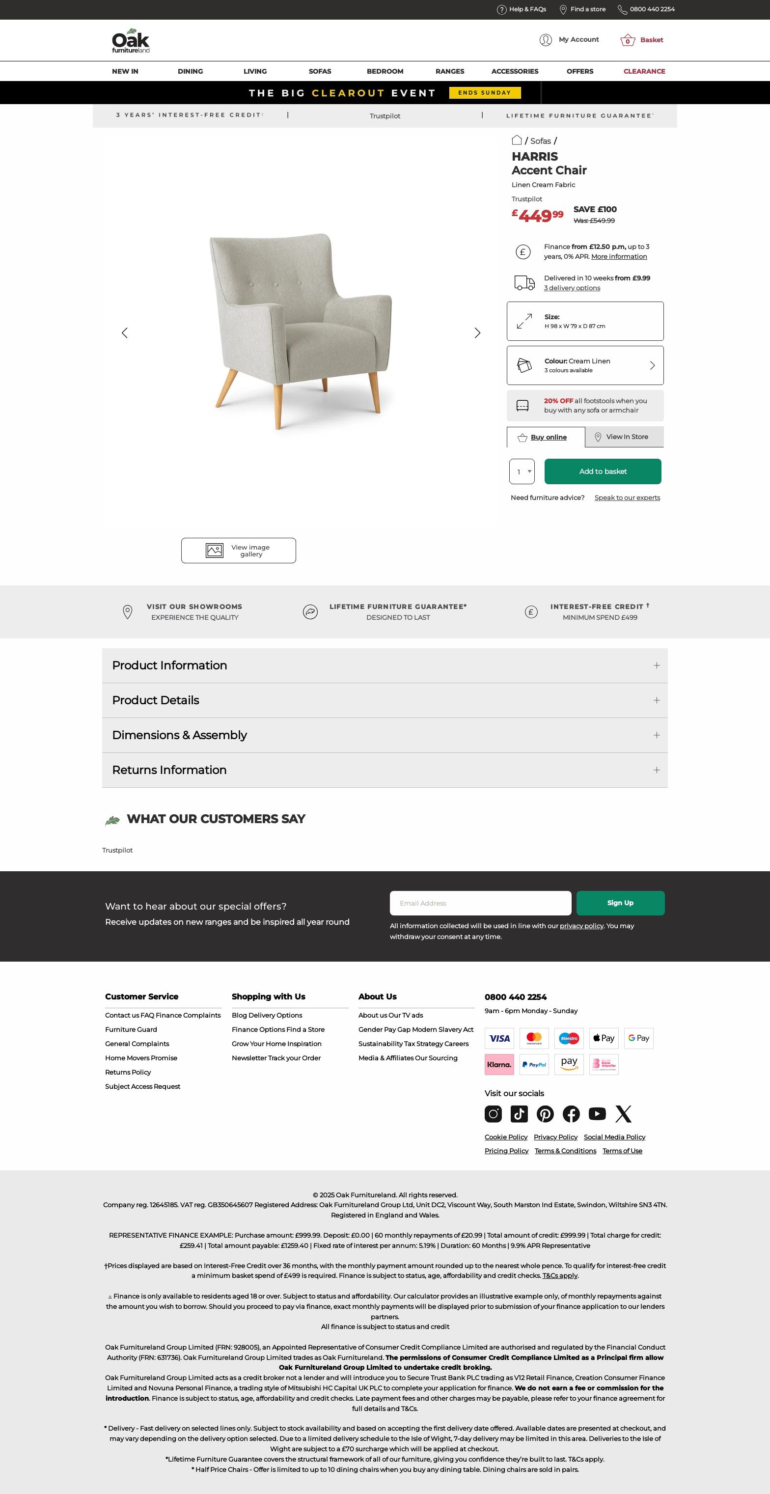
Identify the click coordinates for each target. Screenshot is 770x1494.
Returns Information (169, 770)
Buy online (542, 438)
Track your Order (294, 1058)
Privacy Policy (556, 1137)
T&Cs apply (560, 1275)
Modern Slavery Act (442, 1029)
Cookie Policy (506, 1137)
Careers (456, 1044)
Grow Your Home (259, 1044)
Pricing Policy (506, 1151)
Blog (239, 1015)
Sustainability (380, 1044)
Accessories (515, 71)
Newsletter (249, 1058)
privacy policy (582, 926)
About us (372, 1015)
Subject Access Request (142, 1086)
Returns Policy (128, 1072)
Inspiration (304, 1044)
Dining (190, 71)
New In (125, 71)
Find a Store (305, 1029)
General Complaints (137, 1044)
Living (255, 71)
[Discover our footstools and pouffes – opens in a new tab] (600, 405)
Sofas (320, 71)
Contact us (122, 1015)
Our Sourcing (436, 1058)
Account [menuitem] (569, 40)
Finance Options (258, 1029)
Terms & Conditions (565, 1151)
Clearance (644, 71)
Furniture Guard (131, 1029)
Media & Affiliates (385, 1058)
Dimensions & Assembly (179, 735)
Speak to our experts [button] (627, 497)
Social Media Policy (614, 1137)
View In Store (621, 437)
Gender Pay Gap (384, 1029)
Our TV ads (405, 1015)
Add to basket (603, 471)
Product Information (169, 665)
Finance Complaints (188, 1015)
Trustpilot (385, 116)
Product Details (155, 700)
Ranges (450, 71)
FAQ (147, 1015)
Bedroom (385, 71)
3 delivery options (572, 288)
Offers (580, 71)
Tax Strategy (423, 1044)
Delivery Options (275, 1015)
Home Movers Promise (141, 1058)
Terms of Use (622, 1151)
